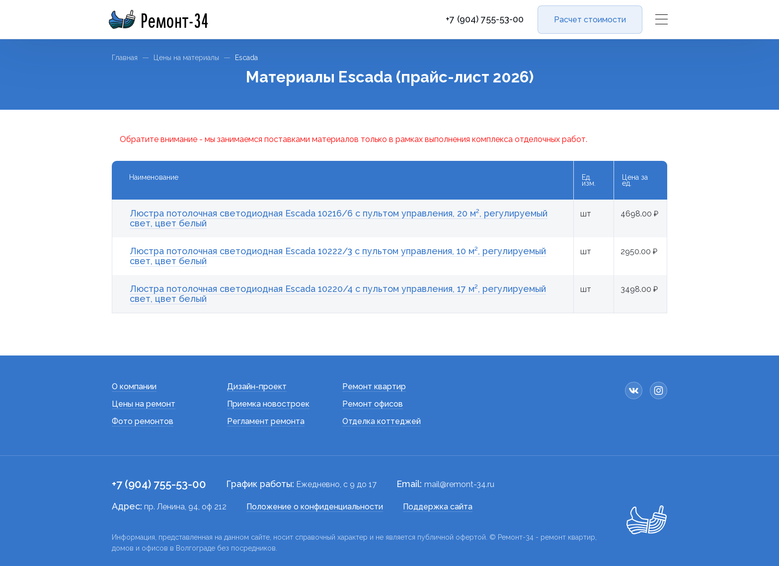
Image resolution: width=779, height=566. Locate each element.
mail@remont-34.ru (459, 484)
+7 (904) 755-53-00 (485, 19)
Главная (125, 58)
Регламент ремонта (266, 421)
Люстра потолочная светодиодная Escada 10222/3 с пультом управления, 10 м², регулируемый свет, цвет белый (338, 256)
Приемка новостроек (268, 404)
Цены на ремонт (143, 404)
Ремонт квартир (374, 386)
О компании (134, 386)
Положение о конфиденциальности (314, 506)
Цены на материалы (186, 58)
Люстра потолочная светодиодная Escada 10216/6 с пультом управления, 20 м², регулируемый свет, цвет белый (338, 218)
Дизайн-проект (257, 386)
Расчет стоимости (590, 19)
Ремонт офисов (372, 404)
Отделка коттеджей (381, 421)
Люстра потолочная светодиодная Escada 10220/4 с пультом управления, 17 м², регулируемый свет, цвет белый (338, 293)
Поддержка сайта (437, 506)
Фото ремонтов (142, 421)
